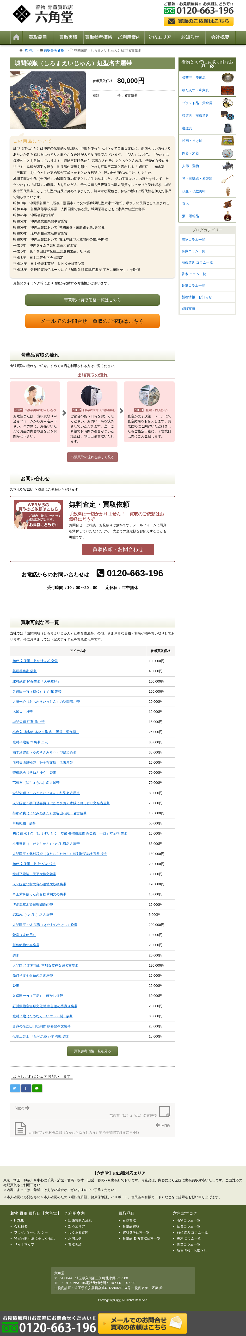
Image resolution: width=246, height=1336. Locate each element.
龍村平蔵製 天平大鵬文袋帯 (34, 874)
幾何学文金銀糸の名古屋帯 (32, 975)
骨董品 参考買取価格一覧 (141, 1238)
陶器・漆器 (190, 153)
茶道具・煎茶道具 (195, 115)
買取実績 (188, 308)
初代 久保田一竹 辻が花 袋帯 (34, 864)
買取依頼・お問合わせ (118, 549)
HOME (29, 50)
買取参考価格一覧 (136, 1232)
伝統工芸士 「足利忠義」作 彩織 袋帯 (40, 1036)
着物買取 (129, 1220)
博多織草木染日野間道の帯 (32, 904)
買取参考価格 (54, 50)
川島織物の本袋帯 (25, 945)
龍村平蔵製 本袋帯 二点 (30, 742)
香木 (185, 204)
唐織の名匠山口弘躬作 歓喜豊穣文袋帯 (41, 1026)
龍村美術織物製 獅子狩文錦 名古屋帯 (42, 762)
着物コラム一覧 (193, 239)
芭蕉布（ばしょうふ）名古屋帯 (36, 783)
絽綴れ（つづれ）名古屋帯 (32, 915)
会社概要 (21, 1226)
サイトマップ (24, 1244)
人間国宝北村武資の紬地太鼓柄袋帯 (39, 884)
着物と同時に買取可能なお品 (207, 64)
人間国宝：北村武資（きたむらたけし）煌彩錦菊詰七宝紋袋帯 (59, 854)
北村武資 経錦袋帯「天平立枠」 (36, 681)
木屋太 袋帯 (22, 712)
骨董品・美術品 (194, 78)
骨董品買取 (131, 1226)
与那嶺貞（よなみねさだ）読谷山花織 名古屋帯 (49, 813)
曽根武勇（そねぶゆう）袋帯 (34, 772)
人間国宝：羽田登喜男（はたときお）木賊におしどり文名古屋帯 (61, 803)
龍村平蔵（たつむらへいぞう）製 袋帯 (42, 1016)
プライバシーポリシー (31, 1232)
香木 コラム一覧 (194, 274)
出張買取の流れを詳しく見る (92, 457)
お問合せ (75, 1238)
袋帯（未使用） (24, 935)
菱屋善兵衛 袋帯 (24, 671)
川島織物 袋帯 (24, 823)
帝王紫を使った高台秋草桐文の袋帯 (39, 894)
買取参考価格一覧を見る (92, 1051)
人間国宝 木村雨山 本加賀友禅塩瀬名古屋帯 (45, 965)
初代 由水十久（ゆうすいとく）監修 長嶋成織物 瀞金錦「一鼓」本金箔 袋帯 (69, 833)
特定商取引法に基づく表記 (34, 1238)
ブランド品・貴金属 (197, 103)
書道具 (187, 128)
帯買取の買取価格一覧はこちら (92, 300)
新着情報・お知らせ (197, 297)
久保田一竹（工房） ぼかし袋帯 (37, 996)
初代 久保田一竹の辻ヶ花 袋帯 (35, 661)
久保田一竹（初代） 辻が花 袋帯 (37, 691)
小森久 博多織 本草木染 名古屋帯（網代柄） (45, 732)
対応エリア (76, 1226)
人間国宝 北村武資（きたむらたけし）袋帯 (44, 925)
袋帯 (15, 955)
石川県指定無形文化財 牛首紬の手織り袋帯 (44, 1006)
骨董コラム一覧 (193, 285)
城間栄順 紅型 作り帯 (28, 722)
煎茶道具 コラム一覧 (197, 262)
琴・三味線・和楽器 (197, 178)
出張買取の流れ (80, 1220)
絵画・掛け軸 (192, 141)
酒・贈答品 (190, 216)
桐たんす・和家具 (195, 90)
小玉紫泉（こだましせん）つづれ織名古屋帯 (46, 844)
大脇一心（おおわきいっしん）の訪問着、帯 (46, 701)
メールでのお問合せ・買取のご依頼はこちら (92, 321)
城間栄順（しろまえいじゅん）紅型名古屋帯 (46, 793)
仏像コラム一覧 (193, 251)
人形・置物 (190, 166)
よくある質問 (78, 1232)
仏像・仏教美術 (194, 191)
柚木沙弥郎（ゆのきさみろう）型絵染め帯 (44, 752)
